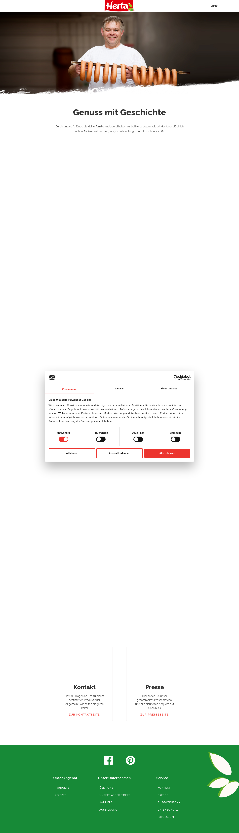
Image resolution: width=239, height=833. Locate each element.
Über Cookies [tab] (169, 388)
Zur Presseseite (154, 714)
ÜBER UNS (106, 787)
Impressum (166, 817)
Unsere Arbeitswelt (114, 795)
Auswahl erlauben (119, 453)
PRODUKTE (62, 787)
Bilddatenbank (169, 802)
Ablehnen (71, 453)
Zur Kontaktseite (84, 714)
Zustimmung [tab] (69, 389)
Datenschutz (168, 809)
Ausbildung (108, 809)
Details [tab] (119, 388)
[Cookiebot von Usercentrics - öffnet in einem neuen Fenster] (176, 377)
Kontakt (164, 787)
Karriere (105, 802)
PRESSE (163, 795)
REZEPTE (61, 795)
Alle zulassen (167, 453)
